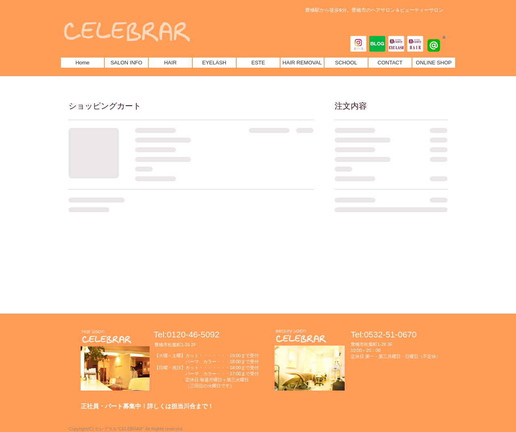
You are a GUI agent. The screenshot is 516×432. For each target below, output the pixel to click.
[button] (444, 37)
